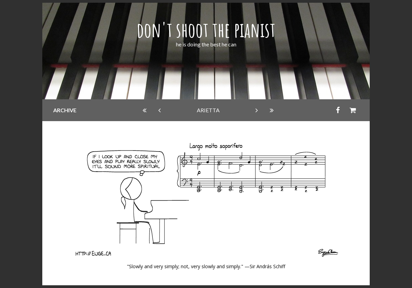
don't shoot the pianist (206, 30)
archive (64, 110)
